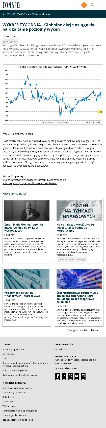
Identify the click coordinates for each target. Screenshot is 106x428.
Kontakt (6, 358)
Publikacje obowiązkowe (15, 370)
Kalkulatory (8, 397)
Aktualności (64, 344)
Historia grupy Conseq (14, 349)
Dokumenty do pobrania (15, 392)
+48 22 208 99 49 (63, 363)
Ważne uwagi (9, 406)
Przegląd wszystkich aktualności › (85, 330)
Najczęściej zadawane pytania (18, 387)
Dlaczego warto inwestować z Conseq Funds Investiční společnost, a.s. (25, 364)
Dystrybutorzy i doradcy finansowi (20, 374)
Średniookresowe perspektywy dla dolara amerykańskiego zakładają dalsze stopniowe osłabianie (77, 297)
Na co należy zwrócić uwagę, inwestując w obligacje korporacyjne (76, 227)
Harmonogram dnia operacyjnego (20, 410)
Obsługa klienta (14, 383)
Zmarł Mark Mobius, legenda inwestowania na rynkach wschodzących (23, 227)
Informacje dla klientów (14, 415)
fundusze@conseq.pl (66, 368)
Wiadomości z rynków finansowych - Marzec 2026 (22, 294)
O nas (6, 344)
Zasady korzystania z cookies (18, 419)
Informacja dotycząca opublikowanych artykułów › (30, 183)
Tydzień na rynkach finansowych (72, 259)
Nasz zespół (9, 353)
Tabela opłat (9, 401)
